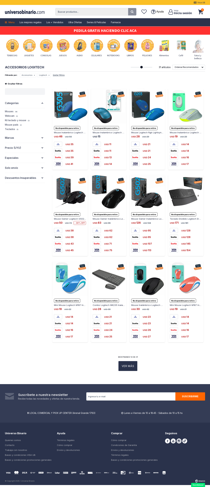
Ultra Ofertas (75, 22)
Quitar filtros (59, 75)
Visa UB (201, 2)
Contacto (9, 447)
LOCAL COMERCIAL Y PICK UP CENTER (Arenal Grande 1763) (62, 415)
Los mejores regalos (31, 22)
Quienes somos (13, 442)
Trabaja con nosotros (16, 452)
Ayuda (160, 11)
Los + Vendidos (54, 22)
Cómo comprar (64, 447)
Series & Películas (96, 22)
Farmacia (116, 22)
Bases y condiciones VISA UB (20, 457)
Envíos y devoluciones (68, 452)
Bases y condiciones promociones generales (28, 462)
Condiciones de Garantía (124, 447)
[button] (132, 11)
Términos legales (65, 442)
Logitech (43, 75)
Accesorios (27, 75)
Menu (12, 22)
